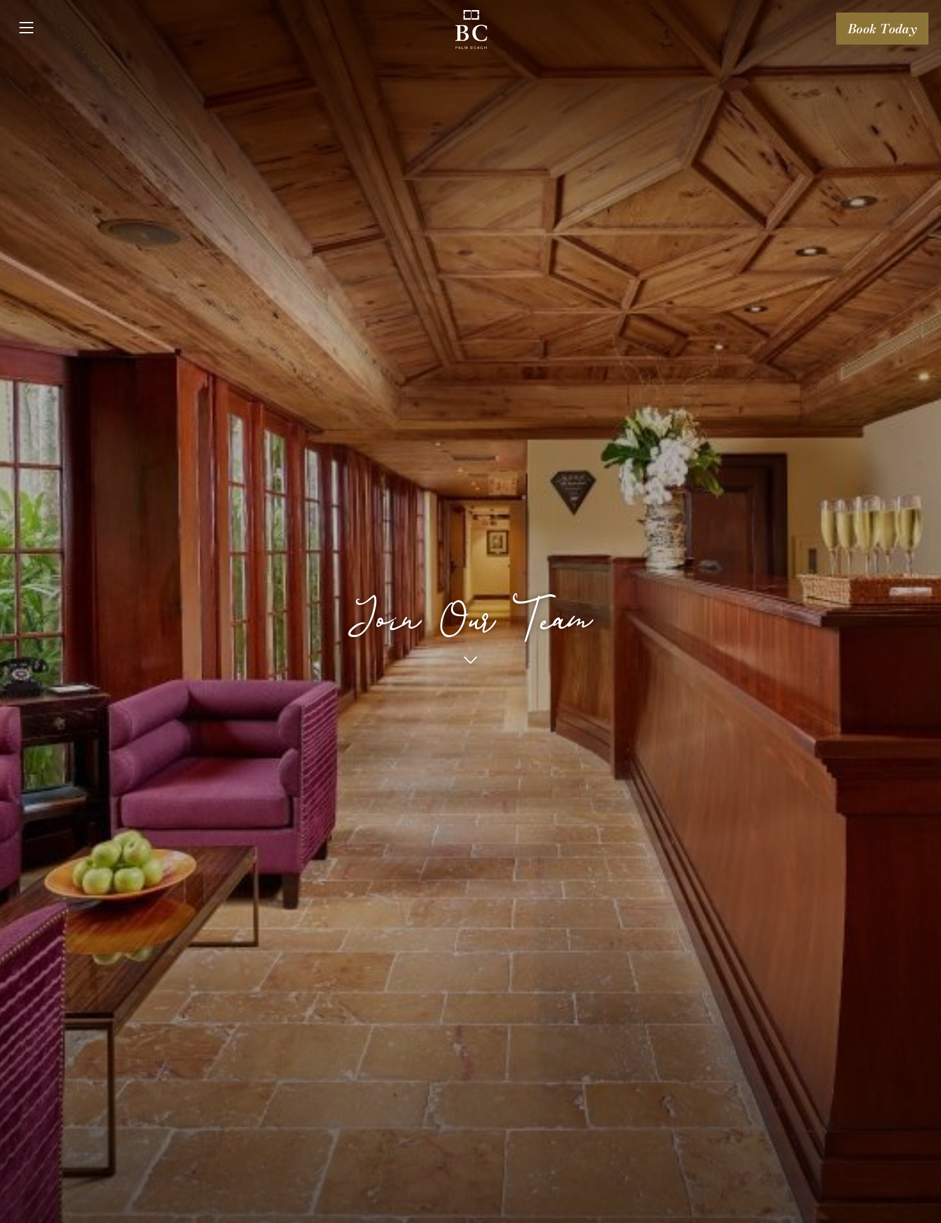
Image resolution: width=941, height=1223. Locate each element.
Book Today (882, 28)
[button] (470, 660)
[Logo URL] (471, 31)
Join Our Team (471, 607)
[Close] (26, 28)
